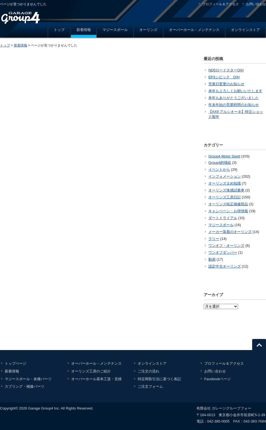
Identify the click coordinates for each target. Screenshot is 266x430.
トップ (59, 30)
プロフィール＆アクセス (220, 4)
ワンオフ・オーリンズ (226, 246)
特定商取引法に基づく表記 (159, 379)
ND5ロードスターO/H (226, 70)
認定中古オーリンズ (224, 266)
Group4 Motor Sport (224, 156)
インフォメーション (224, 176)
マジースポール (115, 30)
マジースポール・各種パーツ (28, 379)
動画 (212, 259)
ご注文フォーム (150, 386)
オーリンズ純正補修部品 (228, 204)
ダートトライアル (222, 218)
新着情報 (83, 30)
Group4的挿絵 (219, 162)
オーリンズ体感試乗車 (226, 190)
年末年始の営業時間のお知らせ (233, 105)
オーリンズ (148, 30)
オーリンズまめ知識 (224, 183)
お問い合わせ (256, 4)
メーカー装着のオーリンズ (230, 232)
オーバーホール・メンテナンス (194, 30)
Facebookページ (217, 379)
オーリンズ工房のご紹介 (91, 371)
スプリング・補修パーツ (24, 386)
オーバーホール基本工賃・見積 (96, 379)
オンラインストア (245, 30)
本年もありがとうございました (233, 98)
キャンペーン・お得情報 (228, 211)
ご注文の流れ (148, 371)
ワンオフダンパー (222, 252)
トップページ (15, 363)
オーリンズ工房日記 (224, 197)
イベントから (219, 169)
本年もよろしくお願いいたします (235, 91)
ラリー (213, 239)
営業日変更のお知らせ (226, 84)
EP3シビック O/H (224, 77)
